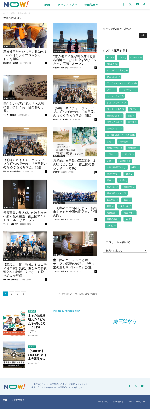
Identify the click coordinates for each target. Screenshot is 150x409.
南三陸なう (125, 321)
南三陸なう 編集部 (10, 63)
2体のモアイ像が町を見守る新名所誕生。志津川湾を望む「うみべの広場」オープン (75, 60)
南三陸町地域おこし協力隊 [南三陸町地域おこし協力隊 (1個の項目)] (121, 135)
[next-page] (23, 293)
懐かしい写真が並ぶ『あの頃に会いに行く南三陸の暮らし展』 (23, 107)
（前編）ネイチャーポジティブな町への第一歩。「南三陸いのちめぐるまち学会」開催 (25, 163)
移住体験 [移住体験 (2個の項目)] (129, 186)
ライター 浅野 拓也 (60, 67)
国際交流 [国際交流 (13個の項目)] (126, 141)
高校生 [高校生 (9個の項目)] (111, 225)
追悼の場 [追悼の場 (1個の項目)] (125, 206)
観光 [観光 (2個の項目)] (127, 199)
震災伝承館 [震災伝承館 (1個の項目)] (113, 219)
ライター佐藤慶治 (9, 115)
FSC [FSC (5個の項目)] (123, 57)
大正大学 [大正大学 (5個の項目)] (128, 154)
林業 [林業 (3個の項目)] (135, 167)
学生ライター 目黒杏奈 (11, 171)
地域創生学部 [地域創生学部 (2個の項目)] (114, 147)
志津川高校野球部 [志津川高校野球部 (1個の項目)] (116, 167)
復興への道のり (9, 47)
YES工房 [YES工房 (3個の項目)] (112, 63)
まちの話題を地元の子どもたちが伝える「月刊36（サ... (36, 323)
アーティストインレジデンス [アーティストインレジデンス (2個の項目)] (122, 83)
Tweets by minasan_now (66, 310)
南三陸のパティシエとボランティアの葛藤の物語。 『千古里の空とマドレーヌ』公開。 (73, 263)
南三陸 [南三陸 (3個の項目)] (132, 122)
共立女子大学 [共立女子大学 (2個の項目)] (114, 122)
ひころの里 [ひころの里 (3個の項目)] (113, 76)
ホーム (5, 13)
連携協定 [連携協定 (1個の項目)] (112, 212)
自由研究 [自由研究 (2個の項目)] (112, 199)
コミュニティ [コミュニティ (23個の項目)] (115, 96)
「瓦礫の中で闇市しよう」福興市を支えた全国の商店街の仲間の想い (75, 211)
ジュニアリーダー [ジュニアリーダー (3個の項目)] (116, 102)
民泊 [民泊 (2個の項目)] (129, 173)
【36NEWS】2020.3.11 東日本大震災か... (37, 355)
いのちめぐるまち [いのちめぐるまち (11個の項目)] (117, 70)
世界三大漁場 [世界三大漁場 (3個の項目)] (114, 115)
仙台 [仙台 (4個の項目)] (131, 115)
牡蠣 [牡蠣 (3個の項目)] (123, 180)
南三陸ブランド (59, 103)
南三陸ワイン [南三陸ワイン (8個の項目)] (114, 128)
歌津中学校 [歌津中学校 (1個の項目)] (113, 173)
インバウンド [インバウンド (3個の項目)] (129, 89)
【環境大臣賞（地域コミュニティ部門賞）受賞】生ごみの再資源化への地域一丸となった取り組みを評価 (25, 270)
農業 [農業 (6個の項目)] (110, 206)
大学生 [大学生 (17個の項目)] (112, 154)
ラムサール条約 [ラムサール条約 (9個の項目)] (115, 109)
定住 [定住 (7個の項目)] (110, 160)
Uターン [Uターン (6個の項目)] (137, 57)
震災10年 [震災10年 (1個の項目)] (129, 212)
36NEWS (32, 311)
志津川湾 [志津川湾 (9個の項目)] (125, 160)
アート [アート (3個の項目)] (111, 89)
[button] (144, 4)
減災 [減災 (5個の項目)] (110, 180)
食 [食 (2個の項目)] (128, 219)
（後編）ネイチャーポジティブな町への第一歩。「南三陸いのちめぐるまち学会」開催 (75, 111)
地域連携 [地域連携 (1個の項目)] (133, 147)
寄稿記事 (56, 172)
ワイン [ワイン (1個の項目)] (134, 109)
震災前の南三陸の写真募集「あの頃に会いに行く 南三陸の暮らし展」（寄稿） (75, 164)
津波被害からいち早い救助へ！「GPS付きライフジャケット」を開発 (25, 55)
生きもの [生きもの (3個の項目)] (112, 186)
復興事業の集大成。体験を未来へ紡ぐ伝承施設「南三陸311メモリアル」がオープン (25, 216)
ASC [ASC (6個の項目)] (110, 57)
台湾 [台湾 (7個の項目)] (110, 141)
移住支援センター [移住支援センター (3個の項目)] (116, 193)
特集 (13, 13)
